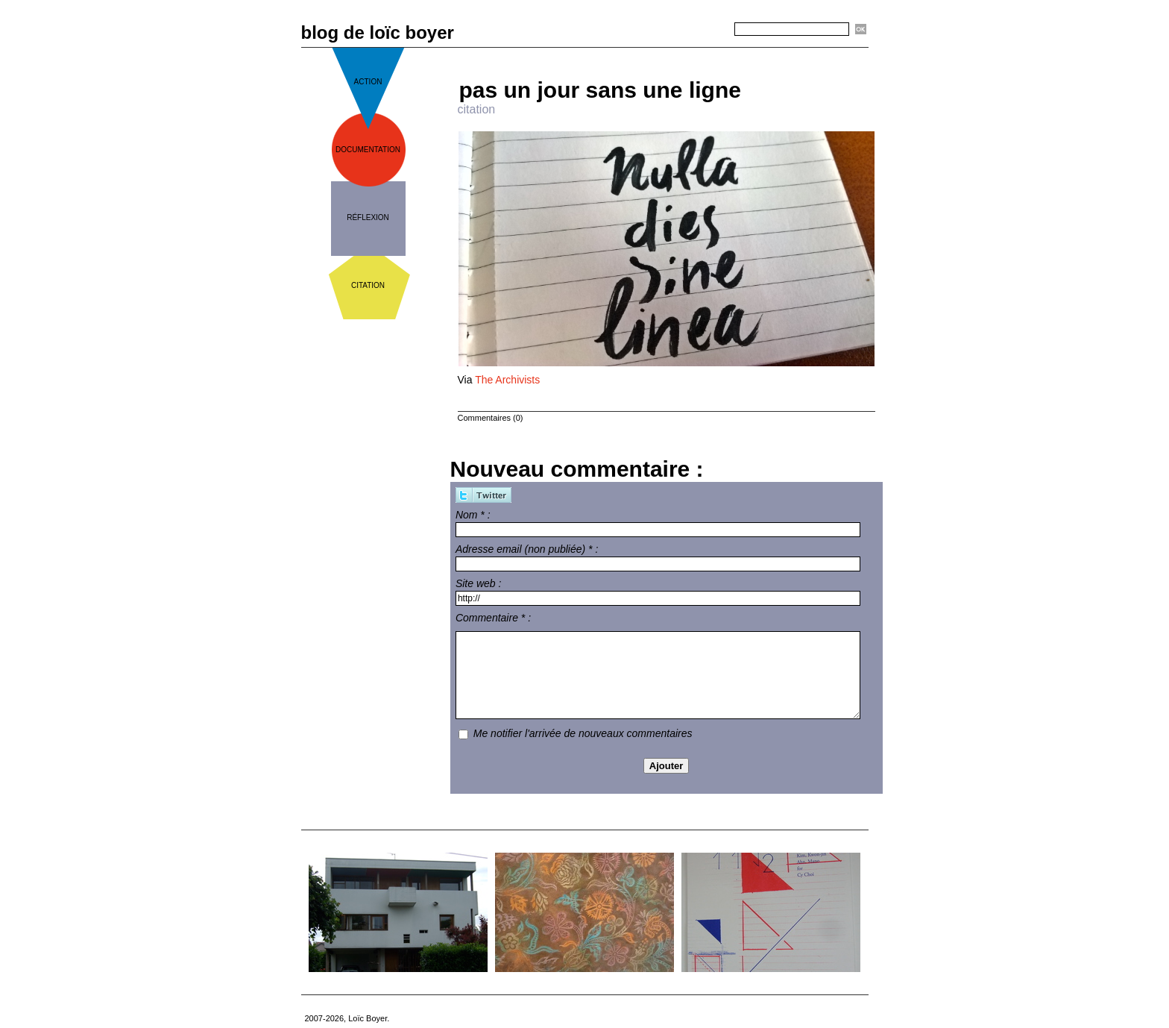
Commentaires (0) (490, 417)
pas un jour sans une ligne (600, 90)
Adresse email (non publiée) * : (527, 549)
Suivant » (716, 53)
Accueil (671, 53)
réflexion (368, 217)
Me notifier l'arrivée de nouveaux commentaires (583, 733)
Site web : (478, 583)
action (368, 82)
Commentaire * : (493, 618)
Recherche (708, 30)
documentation (367, 149)
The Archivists (507, 380)
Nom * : (473, 515)
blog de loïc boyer (377, 32)
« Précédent (622, 53)
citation (368, 285)
